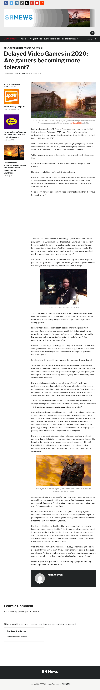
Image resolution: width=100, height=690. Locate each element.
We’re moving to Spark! (14, 107)
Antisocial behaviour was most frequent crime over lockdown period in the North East (42, 39)
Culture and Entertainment (18, 48)
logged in (19, 611)
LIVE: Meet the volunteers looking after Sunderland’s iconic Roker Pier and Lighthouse (15, 168)
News (37, 48)
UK (42, 48)
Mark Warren (19, 74)
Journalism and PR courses (17, 637)
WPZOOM (66, 684)
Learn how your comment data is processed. (57, 624)
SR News (50, 671)
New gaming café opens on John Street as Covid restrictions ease (15, 134)
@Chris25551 (76, 123)
